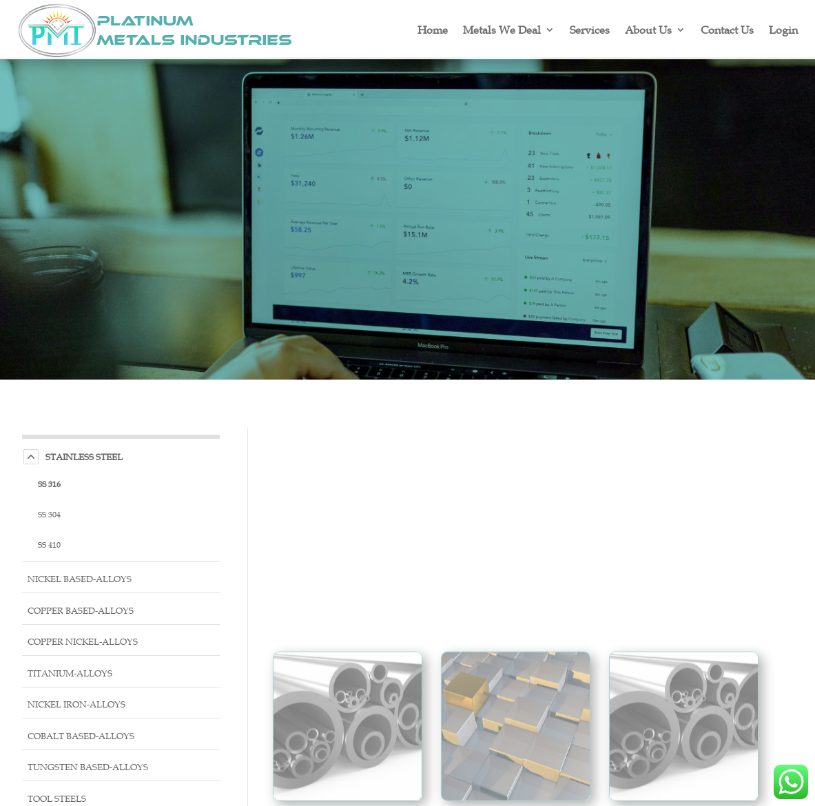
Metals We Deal (502, 30)
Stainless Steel (84, 457)
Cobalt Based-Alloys (81, 736)
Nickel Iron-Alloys (76, 704)
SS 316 (49, 483)
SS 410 (49, 544)
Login (783, 30)
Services (590, 30)
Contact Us (727, 30)
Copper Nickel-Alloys (83, 642)
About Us (648, 30)
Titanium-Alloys (70, 673)
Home (432, 30)
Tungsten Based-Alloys (88, 767)
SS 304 (49, 513)
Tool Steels (57, 799)
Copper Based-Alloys (81, 611)
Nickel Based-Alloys (80, 579)
